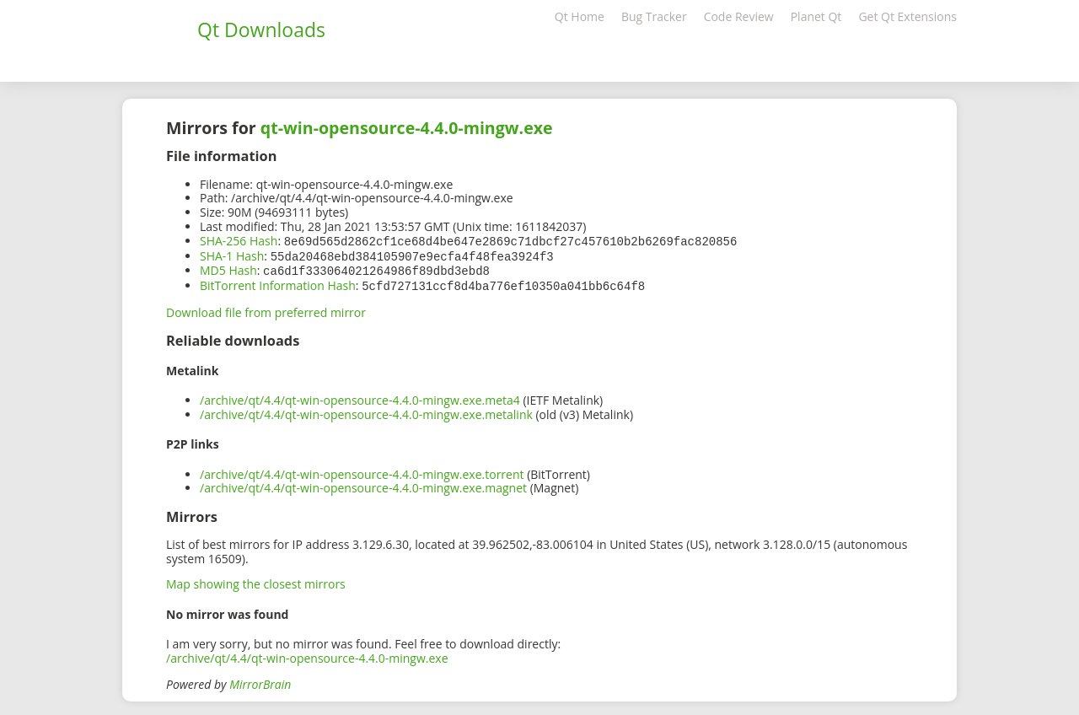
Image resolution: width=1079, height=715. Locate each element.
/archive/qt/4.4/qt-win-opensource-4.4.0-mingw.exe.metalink (366, 411)
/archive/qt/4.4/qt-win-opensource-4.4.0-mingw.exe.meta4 (360, 397)
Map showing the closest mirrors (256, 581)
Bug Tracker (654, 16)
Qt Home (579, 16)
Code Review (739, 16)
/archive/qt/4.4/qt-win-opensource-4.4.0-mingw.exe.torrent (362, 471)
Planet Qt (816, 16)
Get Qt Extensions (907, 16)
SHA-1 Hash (232, 255)
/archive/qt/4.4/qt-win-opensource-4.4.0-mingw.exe (307, 655)
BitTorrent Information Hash (278, 283)
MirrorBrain (260, 681)
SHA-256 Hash (238, 241)
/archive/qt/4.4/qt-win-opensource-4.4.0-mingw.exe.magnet (363, 484)
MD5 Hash (228, 269)
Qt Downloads (261, 29)
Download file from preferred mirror (266, 309)
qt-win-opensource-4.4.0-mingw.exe (406, 127)
